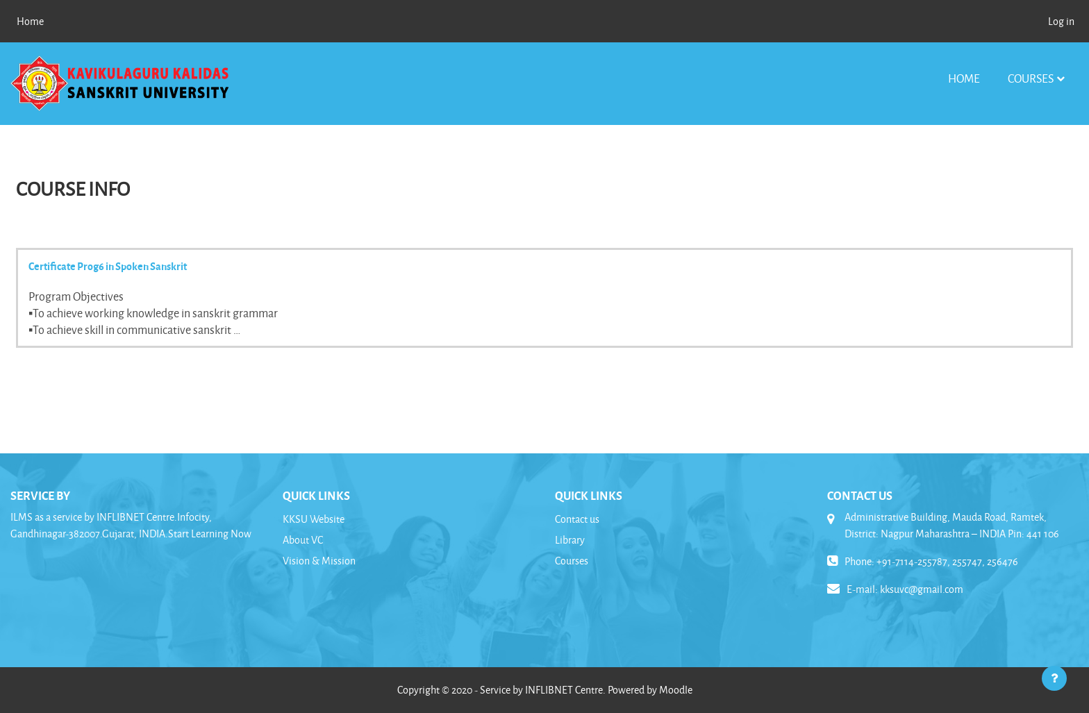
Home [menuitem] (30, 21)
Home (964, 78)
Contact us (577, 519)
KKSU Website (313, 519)
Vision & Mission (319, 560)
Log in (1061, 21)
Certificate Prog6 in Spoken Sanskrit (107, 266)
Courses (1031, 78)
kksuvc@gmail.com (921, 589)
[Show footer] (1054, 678)
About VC (303, 539)
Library (570, 539)
